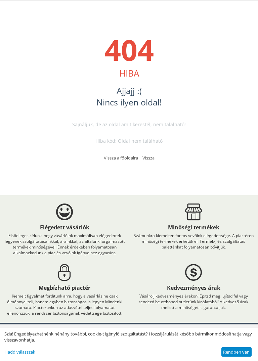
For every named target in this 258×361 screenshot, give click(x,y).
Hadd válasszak (19, 352)
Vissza (148, 158)
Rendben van (236, 352)
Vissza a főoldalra (121, 158)
